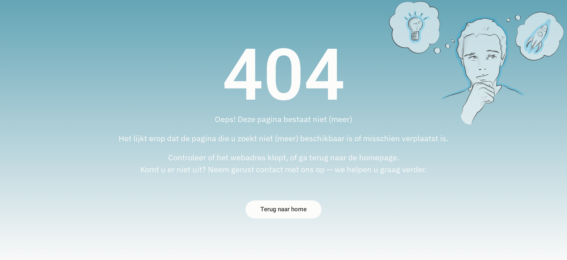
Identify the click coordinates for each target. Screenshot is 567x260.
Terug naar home (283, 209)
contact (269, 169)
